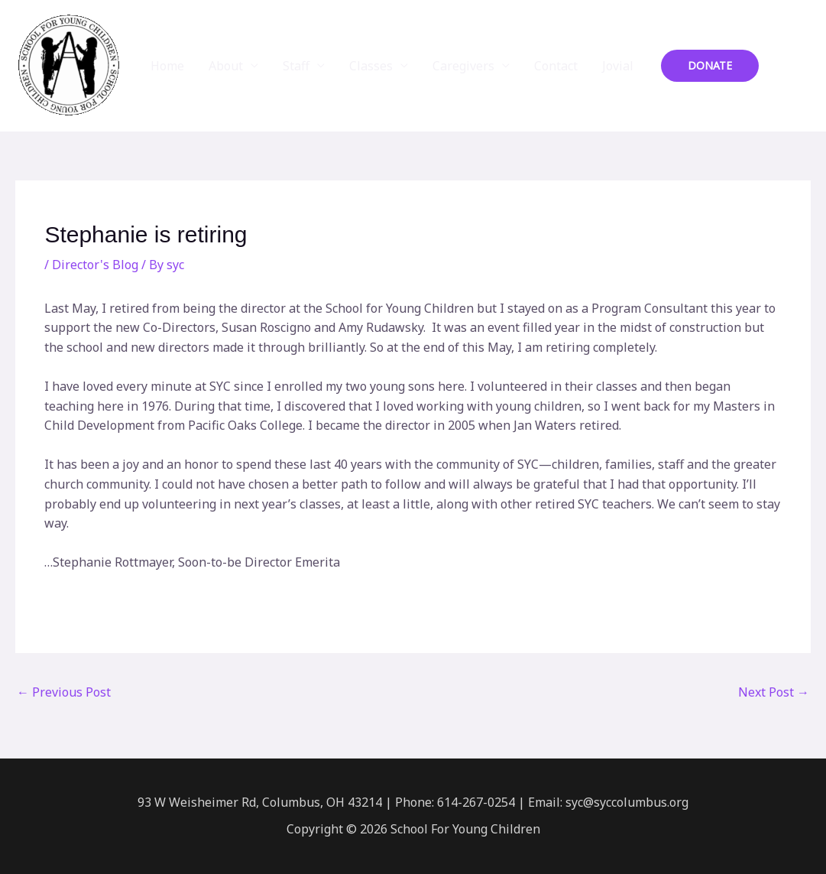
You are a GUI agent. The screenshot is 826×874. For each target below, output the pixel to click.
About (226, 65)
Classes (371, 65)
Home (167, 65)
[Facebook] (781, 66)
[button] (710, 66)
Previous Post (64, 692)
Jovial (617, 65)
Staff (296, 65)
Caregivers (463, 65)
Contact (556, 65)
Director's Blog (95, 264)
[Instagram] (804, 66)
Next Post (773, 692)
